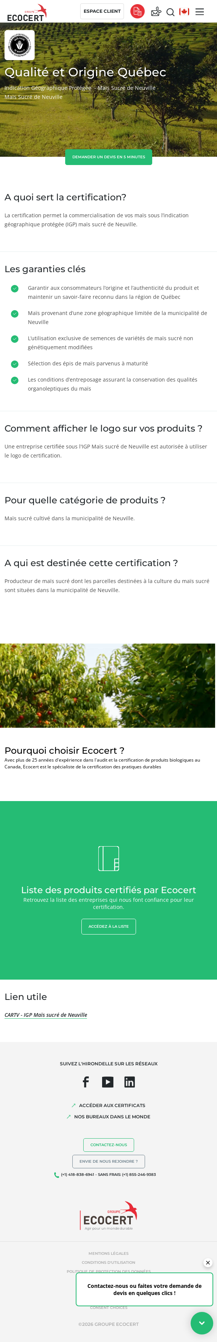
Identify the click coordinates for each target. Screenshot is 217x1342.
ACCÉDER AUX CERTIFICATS (112, 1105)
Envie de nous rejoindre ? (108, 1161)
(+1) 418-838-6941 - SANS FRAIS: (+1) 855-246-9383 (108, 1174)
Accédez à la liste (109, 926)
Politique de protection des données (109, 1271)
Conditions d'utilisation (108, 1262)
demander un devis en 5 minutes (108, 156)
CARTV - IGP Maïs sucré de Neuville (46, 1014)
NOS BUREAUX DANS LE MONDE (112, 1116)
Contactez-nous (108, 1144)
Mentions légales (108, 1253)
